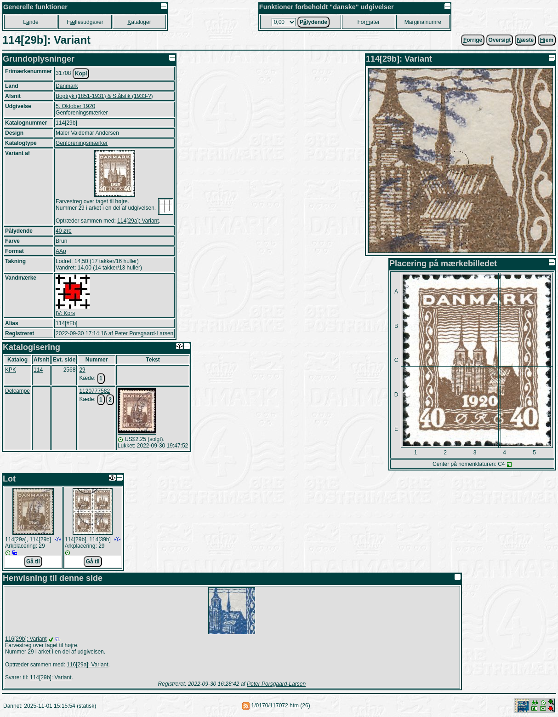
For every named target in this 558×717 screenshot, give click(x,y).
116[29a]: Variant (87, 664)
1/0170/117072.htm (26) (280, 705)
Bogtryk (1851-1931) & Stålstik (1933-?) (104, 96)
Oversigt (500, 40)
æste (525, 40)
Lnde (30, 22)
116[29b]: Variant (26, 639)
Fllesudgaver (85, 22)
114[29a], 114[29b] (28, 539)
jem (546, 40)
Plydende (313, 22)
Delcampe (17, 391)
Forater (369, 22)
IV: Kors (65, 313)
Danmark (67, 86)
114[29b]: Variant (51, 677)
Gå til (33, 561)
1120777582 (94, 391)
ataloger (139, 22)
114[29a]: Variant (138, 221)
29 (82, 370)
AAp (61, 251)
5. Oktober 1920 (75, 106)
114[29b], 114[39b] (88, 539)
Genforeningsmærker (82, 143)
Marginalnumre (422, 22)
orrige (472, 40)
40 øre (64, 231)
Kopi (81, 73)
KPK (10, 370)
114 (38, 370)
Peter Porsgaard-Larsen (143, 333)
